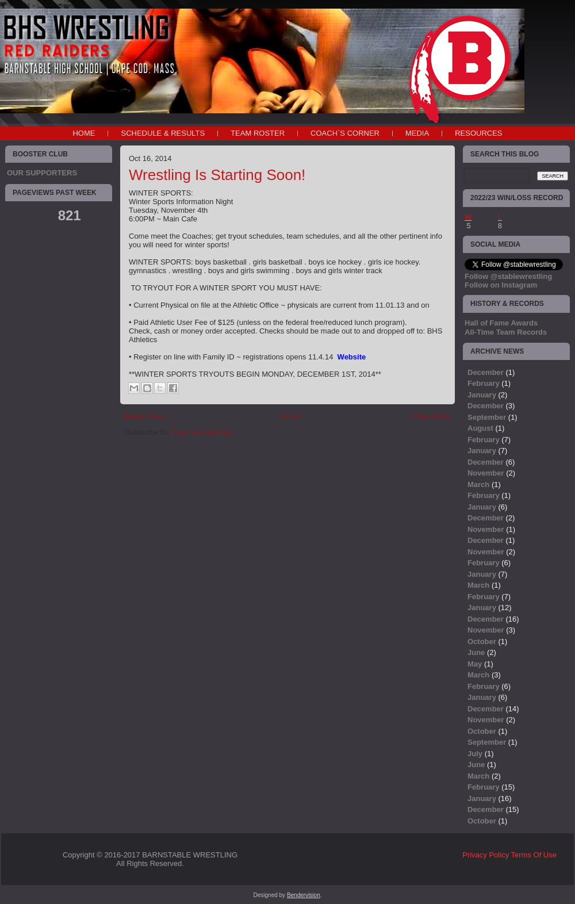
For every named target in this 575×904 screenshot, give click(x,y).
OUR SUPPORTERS (42, 172)
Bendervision (303, 895)
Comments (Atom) (201, 432)
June (476, 652)
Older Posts (431, 416)
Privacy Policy (485, 855)
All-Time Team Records (506, 332)
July (474, 753)
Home (83, 133)
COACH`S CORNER (344, 133)
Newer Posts (145, 416)
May (474, 664)
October (481, 641)
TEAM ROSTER (258, 133)
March (478, 484)
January (481, 394)
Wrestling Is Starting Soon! (217, 174)
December (485, 372)
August (480, 428)
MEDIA (417, 133)
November (485, 473)
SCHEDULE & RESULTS (163, 133)
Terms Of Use (534, 855)
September (486, 417)
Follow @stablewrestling (508, 276)
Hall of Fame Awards (501, 323)
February (483, 383)
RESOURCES (478, 133)
